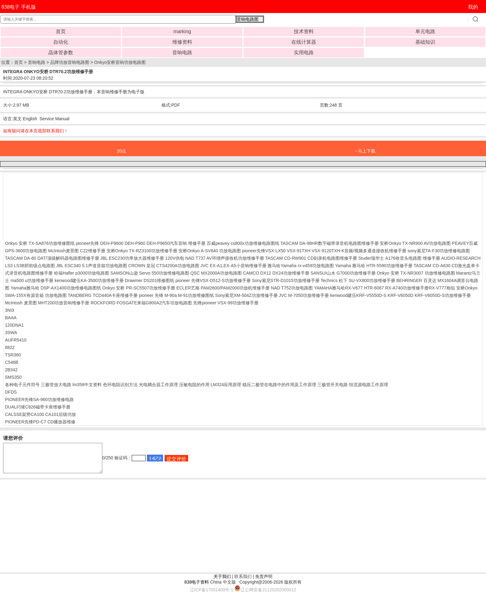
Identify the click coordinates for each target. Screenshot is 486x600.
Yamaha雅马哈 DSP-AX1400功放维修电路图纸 (56, 287)
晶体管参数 (60, 52)
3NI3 (9, 310)
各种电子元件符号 (22, 384)
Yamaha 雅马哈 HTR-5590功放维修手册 (373, 265)
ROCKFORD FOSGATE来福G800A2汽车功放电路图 (141, 302)
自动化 (60, 42)
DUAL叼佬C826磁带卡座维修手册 (37, 406)
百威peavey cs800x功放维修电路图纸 (243, 243)
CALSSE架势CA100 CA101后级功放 (40, 414)
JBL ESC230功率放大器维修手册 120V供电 (142, 258)
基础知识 (425, 42)
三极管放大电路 (56, 384)
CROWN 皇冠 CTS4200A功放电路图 (163, 265)
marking (182, 31)
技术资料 (304, 31)
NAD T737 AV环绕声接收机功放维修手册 (224, 258)
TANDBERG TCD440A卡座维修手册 (103, 295)
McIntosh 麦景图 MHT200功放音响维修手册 (47, 302)
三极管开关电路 (332, 384)
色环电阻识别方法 (120, 384)
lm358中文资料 (87, 384)
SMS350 (13, 377)
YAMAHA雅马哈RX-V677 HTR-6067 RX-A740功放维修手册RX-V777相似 (384, 287)
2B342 (11, 369)
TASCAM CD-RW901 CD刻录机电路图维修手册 (311, 258)
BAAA (10, 317)
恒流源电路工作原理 (368, 384)
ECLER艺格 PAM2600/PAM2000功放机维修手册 (223, 287)
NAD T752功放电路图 (292, 287)
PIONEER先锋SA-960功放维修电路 (39, 399)
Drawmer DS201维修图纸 (149, 280)
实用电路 (304, 52)
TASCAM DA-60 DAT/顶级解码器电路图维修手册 (52, 258)
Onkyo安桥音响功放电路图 (120, 62)
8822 (10, 347)
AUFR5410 (15, 340)
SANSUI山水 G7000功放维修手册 (343, 273)
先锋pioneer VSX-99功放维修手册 (225, 302)
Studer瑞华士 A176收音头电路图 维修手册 (399, 258)
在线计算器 (303, 42)
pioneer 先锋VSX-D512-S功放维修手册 (213, 280)
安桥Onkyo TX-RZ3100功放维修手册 (142, 250)
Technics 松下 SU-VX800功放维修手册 (357, 280)
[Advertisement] (54, 205)
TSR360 (13, 354)
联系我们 (243, 582)
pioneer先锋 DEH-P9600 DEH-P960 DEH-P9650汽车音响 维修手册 (141, 243)
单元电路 (425, 31)
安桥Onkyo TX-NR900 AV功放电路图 (415, 243)
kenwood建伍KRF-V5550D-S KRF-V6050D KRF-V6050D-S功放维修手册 (400, 295)
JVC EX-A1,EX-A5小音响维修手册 (233, 265)
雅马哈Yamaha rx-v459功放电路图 (300, 265)
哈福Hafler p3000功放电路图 (81, 273)
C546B (11, 362)
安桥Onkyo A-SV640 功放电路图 (210, 250)
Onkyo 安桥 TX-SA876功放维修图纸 (40, 243)
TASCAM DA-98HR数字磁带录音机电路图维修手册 (330, 243)
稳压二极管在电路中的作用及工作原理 (279, 384)
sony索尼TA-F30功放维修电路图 (439, 250)
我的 (473, 7)
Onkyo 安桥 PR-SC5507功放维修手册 (138, 287)
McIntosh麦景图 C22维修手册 (76, 250)
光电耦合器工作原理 (158, 384)
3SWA (11, 332)
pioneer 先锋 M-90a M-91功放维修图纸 (176, 295)
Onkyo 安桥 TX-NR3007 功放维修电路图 (416, 273)
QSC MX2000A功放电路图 (216, 273)
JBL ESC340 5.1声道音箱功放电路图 (91, 265)
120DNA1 (14, 325)
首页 (61, 31)
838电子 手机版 (18, 7)
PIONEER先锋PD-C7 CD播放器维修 (40, 421)
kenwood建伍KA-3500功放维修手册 (89, 280)
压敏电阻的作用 (194, 384)
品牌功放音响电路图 (69, 62)
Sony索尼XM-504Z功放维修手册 (246, 295)
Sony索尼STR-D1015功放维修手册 (286, 280)
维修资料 (182, 42)
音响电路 (182, 52)
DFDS (11, 392)
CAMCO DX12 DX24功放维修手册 (276, 273)
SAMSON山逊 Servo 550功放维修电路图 (149, 273)
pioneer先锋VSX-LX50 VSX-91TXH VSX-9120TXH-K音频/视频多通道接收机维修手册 (324, 250)
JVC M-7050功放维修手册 (304, 295)
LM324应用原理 (225, 384)
